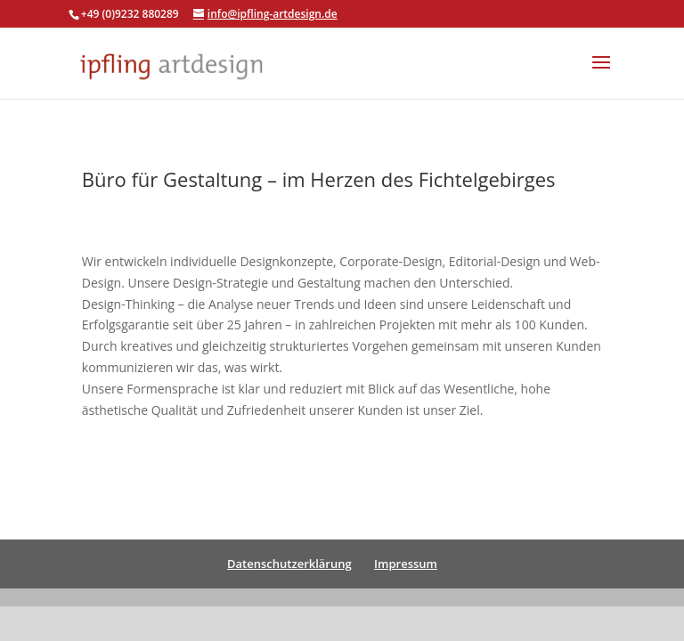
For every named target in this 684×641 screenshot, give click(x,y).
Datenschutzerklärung (289, 564)
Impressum (405, 564)
